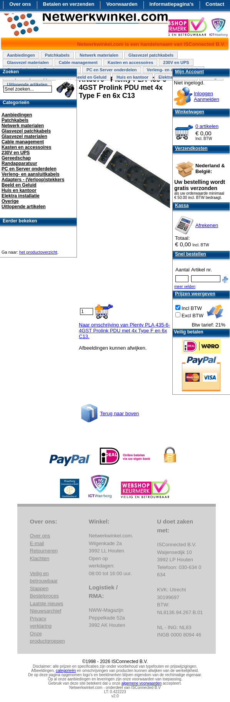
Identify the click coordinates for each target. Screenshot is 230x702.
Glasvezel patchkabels (150, 55)
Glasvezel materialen (28, 62)
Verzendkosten (191, 148)
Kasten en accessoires (130, 62)
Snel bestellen (190, 254)
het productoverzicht (38, 252)
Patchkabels (57, 55)
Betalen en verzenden (69, 4)
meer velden (184, 287)
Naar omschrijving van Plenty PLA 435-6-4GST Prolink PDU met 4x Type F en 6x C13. (124, 330)
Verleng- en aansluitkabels (31, 174)
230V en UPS (176, 62)
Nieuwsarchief (46, 611)
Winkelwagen (189, 111)
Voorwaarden (121, 4)
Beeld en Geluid (91, 77)
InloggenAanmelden (206, 96)
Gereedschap (16, 158)
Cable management (78, 62)
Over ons (20, 4)
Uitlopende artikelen (24, 206)
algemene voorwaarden (142, 683)
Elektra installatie (21, 196)
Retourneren (44, 551)
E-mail (37, 543)
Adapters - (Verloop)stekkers (33, 179)
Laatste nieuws (46, 603)
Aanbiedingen (21, 55)
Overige (10, 201)
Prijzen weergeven (195, 293)
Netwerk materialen (99, 55)
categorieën (66, 670)
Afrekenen (206, 225)
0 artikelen (206, 126)
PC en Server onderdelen (112, 69)
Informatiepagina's (172, 4)
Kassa (181, 205)
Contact (215, 4)
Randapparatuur (19, 163)
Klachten (40, 558)
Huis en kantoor (132, 77)
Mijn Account (189, 71)
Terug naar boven (119, 413)
